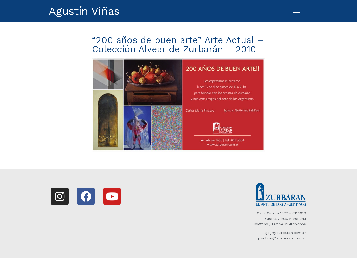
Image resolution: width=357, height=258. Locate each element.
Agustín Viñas (84, 11)
